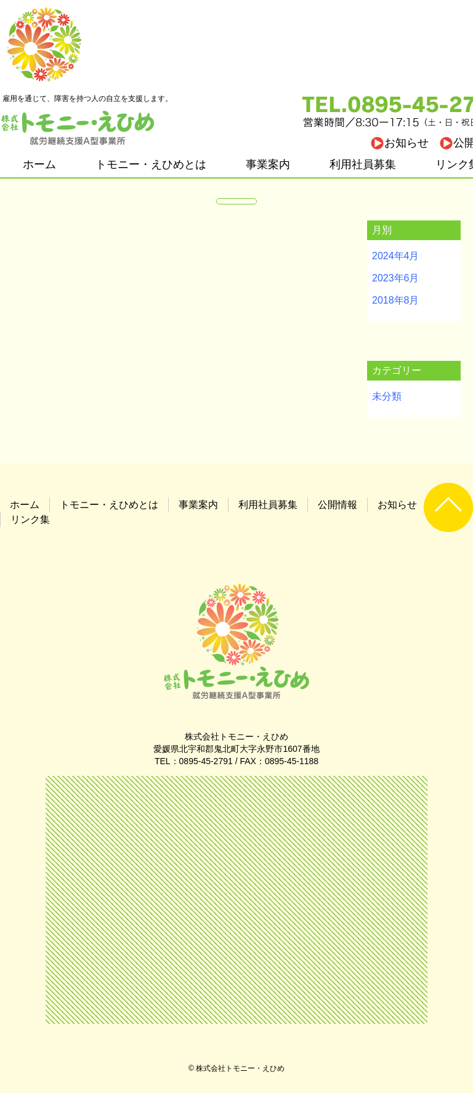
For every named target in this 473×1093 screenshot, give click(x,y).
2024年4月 (395, 256)
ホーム (39, 164)
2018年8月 (395, 300)
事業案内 (268, 164)
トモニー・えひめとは (150, 164)
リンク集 (30, 519)
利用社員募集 (362, 164)
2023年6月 (395, 278)
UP (448, 507)
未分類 (387, 396)
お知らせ (406, 143)
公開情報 (337, 504)
